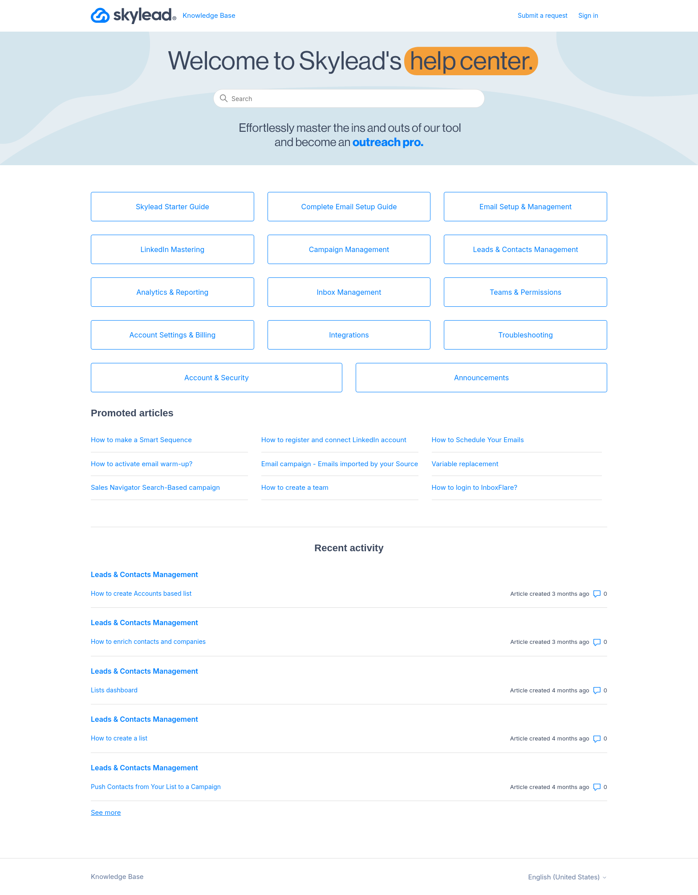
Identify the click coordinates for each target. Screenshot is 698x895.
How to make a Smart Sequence (141, 439)
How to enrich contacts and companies (148, 641)
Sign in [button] (588, 15)
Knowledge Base (117, 876)
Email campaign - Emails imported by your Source (339, 464)
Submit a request (543, 15)
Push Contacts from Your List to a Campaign (156, 786)
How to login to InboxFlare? (475, 487)
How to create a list (119, 738)
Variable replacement (465, 464)
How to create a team (295, 487)
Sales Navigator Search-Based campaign (155, 487)
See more (106, 812)
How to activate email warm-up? (142, 464)
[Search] (349, 98)
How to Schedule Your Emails (478, 439)
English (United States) (567, 877)
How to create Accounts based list (141, 593)
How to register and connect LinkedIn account (333, 439)
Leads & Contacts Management (144, 574)
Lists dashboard (114, 690)
